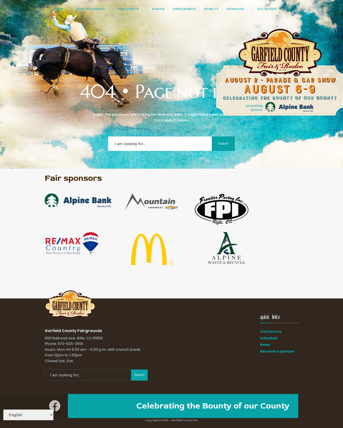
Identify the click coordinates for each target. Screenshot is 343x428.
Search (223, 143)
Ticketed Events (90, 9)
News (265, 344)
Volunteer (266, 9)
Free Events (128, 9)
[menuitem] (62, 8)
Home (58, 9)
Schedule (269, 338)
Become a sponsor (277, 351)
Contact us (270, 331)
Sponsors (235, 9)
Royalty (211, 9)
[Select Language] (28, 415)
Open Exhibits (184, 9)
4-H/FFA (158, 9)
